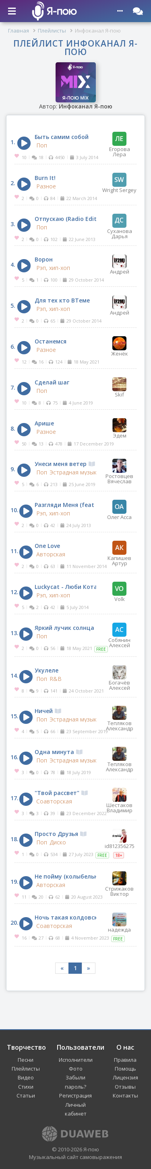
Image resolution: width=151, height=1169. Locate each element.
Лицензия (125, 1077)
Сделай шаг (52, 382)
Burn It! (45, 178)
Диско (58, 842)
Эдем (119, 428)
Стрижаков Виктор (119, 884)
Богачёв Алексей (119, 678)
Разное (46, 186)
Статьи (26, 1095)
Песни (25, 1059)
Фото (76, 1068)
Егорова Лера (119, 144)
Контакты (125, 1095)
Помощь (125, 1068)
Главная (18, 30)
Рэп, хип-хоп (53, 268)
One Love (47, 546)
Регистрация (75, 1095)
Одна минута (59, 752)
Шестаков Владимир (119, 800)
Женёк (119, 346)
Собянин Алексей (119, 635)
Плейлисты (52, 30)
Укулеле (46, 670)
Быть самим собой (62, 137)
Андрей (119, 264)
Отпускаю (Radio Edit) (66, 219)
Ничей (48, 711)
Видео (26, 1077)
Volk (119, 592)
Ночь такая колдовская (74, 917)
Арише (44, 423)
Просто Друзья (61, 834)
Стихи (25, 1086)
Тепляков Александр (119, 718)
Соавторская (54, 801)
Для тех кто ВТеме (62, 300)
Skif (119, 387)
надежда (119, 922)
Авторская (50, 554)
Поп (41, 145)
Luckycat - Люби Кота (66, 587)
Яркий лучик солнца (64, 628)
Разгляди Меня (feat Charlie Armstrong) (92, 505)
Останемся (50, 341)
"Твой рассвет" (61, 793)
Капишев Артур (119, 553)
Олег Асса (119, 510)
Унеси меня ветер (65, 464)
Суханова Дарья (119, 226)
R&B (56, 679)
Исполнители (76, 1059)
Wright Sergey (119, 183)
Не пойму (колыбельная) (75, 876)
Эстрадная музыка (75, 472)
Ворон (44, 259)
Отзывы (125, 1086)
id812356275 (119, 839)
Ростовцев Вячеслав (119, 471)
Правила (125, 1059)
